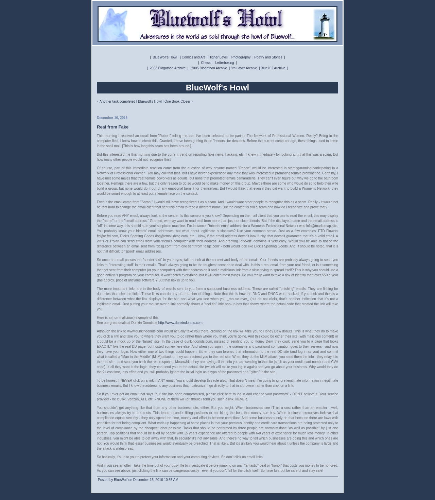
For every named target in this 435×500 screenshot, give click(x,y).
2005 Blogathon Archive (209, 68)
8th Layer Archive (244, 68)
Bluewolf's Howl (150, 101)
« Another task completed (116, 101)
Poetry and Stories (268, 57)
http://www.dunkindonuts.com (180, 323)
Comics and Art (193, 57)
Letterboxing (224, 63)
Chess (205, 63)
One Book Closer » (178, 101)
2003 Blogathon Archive (168, 68)
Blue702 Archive (273, 68)
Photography (241, 57)
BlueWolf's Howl (165, 57)
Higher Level (218, 57)
